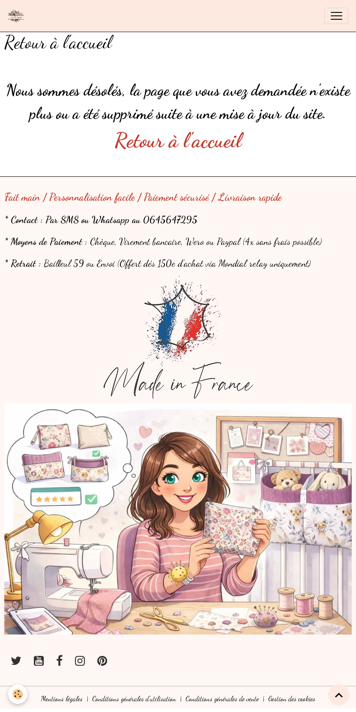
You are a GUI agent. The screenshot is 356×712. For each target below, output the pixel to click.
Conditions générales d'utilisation (134, 699)
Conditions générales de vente (222, 699)
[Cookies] (18, 694)
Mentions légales (62, 699)
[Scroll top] (339, 695)
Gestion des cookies (291, 699)
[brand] (18, 16)
